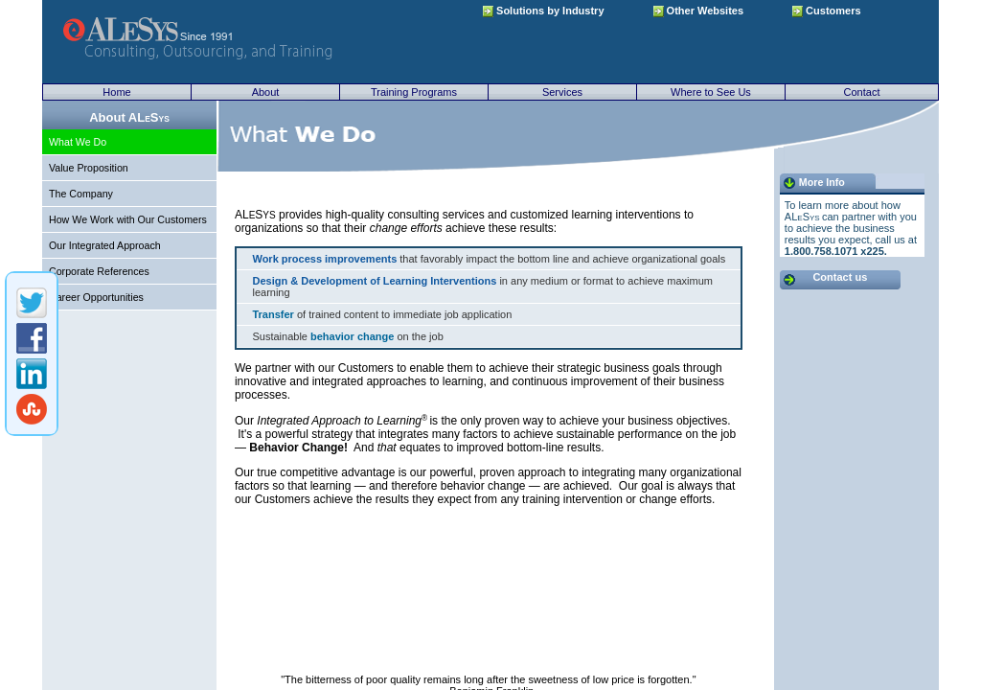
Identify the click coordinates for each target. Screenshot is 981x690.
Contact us (839, 277)
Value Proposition (88, 167)
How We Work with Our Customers (128, 219)
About (266, 92)
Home (116, 92)
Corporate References (99, 271)
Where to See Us (711, 92)
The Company (81, 193)
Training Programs (414, 92)
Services (562, 92)
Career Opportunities (96, 297)
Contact (862, 92)
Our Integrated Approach (105, 245)
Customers (826, 11)
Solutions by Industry (544, 11)
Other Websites (698, 11)
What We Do (77, 142)
